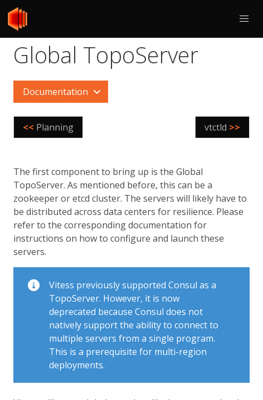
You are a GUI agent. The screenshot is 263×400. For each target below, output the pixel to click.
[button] (244, 18)
